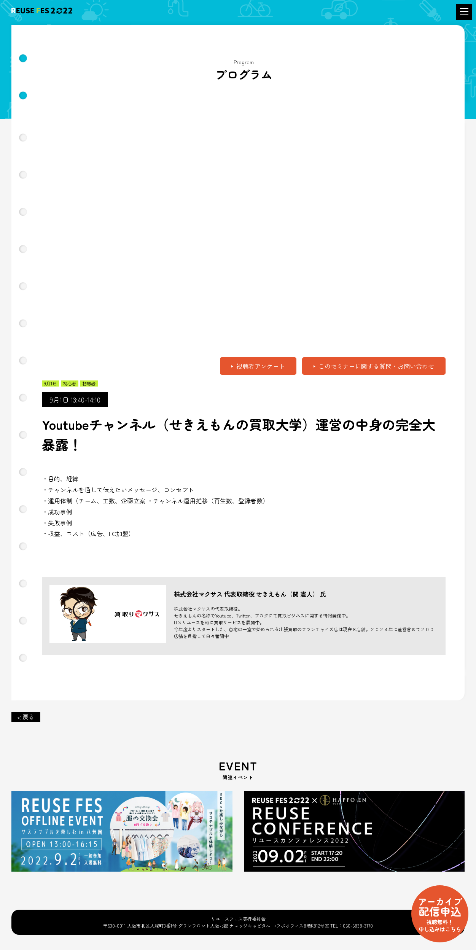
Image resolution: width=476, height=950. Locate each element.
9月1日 (50, 383)
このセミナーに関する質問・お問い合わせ (376, 366)
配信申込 (439, 913)
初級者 (89, 383)
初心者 (69, 383)
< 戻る (26, 716)
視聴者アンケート (260, 366)
